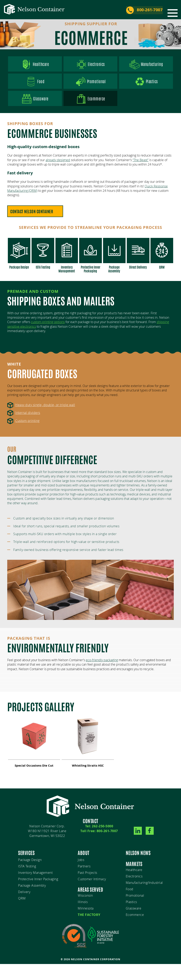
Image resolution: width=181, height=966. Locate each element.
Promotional (90, 83)
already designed (58, 162)
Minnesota (86, 910)
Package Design (30, 861)
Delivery (24, 893)
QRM (22, 900)
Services (26, 854)
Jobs (81, 861)
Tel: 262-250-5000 (99, 828)
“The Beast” (140, 162)
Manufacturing (146, 65)
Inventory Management (35, 874)
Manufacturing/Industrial (144, 884)
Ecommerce (135, 916)
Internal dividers (27, 414)
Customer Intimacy (92, 881)
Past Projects (87, 874)
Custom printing (27, 422)
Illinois (83, 903)
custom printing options (48, 324)
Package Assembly (32, 887)
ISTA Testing (27, 868)
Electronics (90, 65)
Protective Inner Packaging (38, 881)
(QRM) (32, 193)
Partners (84, 868)
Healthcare (35, 65)
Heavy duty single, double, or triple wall (45, 407)
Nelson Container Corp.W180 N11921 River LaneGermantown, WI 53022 (47, 833)
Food (35, 83)
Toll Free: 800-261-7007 (99, 833)
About (83, 854)
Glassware (35, 101)
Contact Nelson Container (32, 213)
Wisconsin (85, 897)
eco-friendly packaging (102, 662)
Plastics (146, 83)
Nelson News (138, 854)
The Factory (89, 916)
